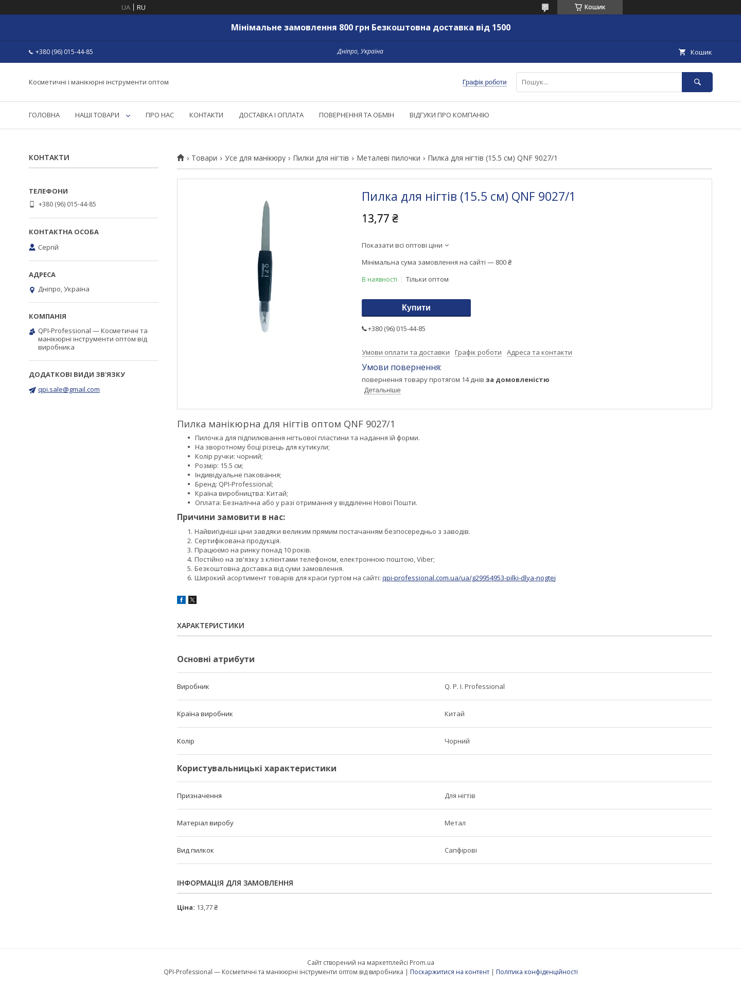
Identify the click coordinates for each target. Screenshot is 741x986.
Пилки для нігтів (321, 158)
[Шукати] (697, 82)
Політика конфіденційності (537, 971)
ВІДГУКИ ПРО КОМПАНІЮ (449, 114)
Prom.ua (422, 962)
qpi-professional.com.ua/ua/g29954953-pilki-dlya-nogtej (469, 577)
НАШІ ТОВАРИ (97, 114)
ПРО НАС (160, 114)
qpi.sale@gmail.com (69, 389)
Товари (204, 158)
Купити (416, 307)
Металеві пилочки (388, 158)
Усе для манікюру (255, 158)
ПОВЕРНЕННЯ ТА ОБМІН (356, 114)
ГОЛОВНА (44, 114)
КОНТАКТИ (206, 114)
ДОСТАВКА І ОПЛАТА (271, 114)
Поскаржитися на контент (449, 971)
